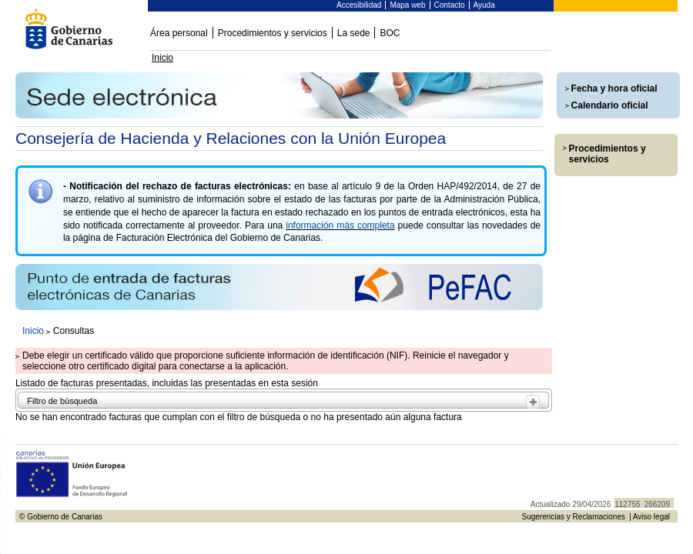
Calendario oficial (609, 105)
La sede (353, 33)
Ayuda (484, 5)
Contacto (449, 5)
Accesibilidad (358, 5)
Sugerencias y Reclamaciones (573, 516)
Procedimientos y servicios (272, 33)
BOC (390, 33)
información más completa (340, 225)
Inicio (162, 57)
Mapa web (407, 5)
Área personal (179, 33)
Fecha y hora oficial (614, 88)
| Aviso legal (649, 516)
